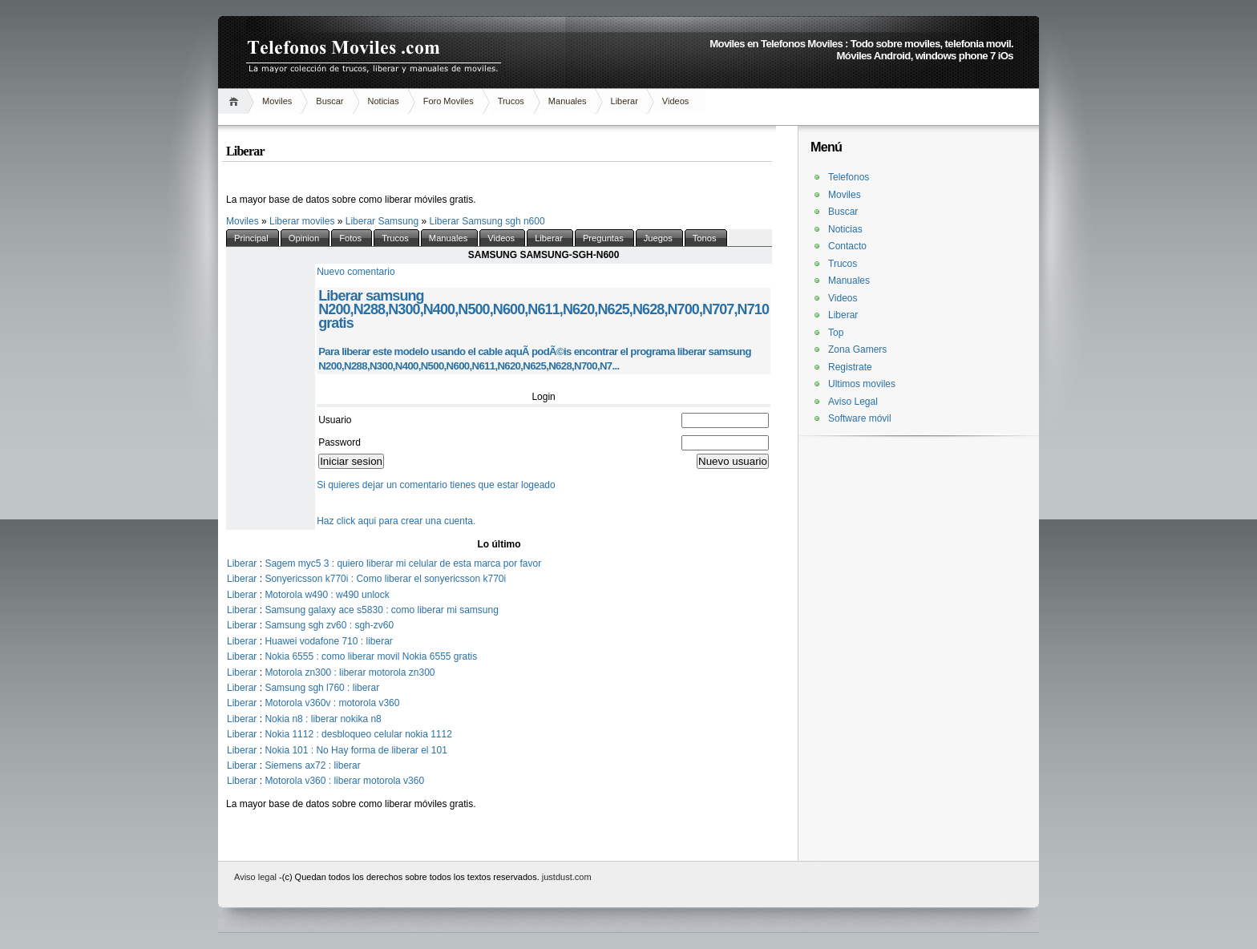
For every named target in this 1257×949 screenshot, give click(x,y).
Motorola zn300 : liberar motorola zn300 (349, 672)
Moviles (277, 101)
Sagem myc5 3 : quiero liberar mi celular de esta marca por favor (403, 563)
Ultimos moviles (861, 384)
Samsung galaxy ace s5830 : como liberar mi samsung (381, 610)
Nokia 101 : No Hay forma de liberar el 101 (356, 750)
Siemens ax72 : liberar (312, 765)
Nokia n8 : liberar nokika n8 (323, 719)
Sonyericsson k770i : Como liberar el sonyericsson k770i (385, 578)
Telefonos (848, 177)
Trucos (511, 101)
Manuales (567, 101)
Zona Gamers (857, 349)
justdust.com (567, 877)
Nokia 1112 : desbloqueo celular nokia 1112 (358, 734)
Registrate (850, 367)
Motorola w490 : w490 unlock (327, 594)
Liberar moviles (303, 221)
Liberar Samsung (384, 221)
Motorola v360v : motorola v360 (332, 703)
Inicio (236, 101)
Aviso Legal (853, 401)
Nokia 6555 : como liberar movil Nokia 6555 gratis (371, 656)
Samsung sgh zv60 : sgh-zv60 (329, 625)
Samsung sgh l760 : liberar (322, 687)
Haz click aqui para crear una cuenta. (396, 521)
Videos (675, 101)
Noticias (383, 101)
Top (835, 332)
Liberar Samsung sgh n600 (486, 221)
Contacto (847, 246)
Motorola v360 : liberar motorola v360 (344, 780)
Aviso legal (256, 877)
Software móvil (859, 418)
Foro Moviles (448, 101)
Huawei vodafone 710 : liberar (328, 641)
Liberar (624, 101)
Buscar (329, 101)
